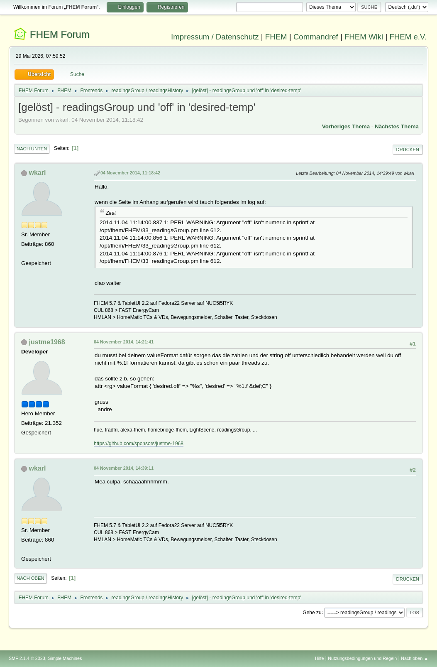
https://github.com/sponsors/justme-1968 (138, 443)
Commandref (315, 36)
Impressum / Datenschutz (215, 36)
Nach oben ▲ (414, 658)
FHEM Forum (60, 34)
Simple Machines (65, 658)
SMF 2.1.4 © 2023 (27, 658)
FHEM (276, 36)
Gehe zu (312, 612)
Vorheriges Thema (346, 126)
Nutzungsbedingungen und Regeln (362, 658)
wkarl (37, 172)
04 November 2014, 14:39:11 (124, 468)
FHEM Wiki (363, 36)
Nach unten (32, 148)
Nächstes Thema (397, 126)
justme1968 (47, 342)
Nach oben (30, 578)
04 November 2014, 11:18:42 (130, 172)
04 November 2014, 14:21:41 (124, 341)
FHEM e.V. (408, 36)
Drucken (407, 149)
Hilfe (319, 658)
